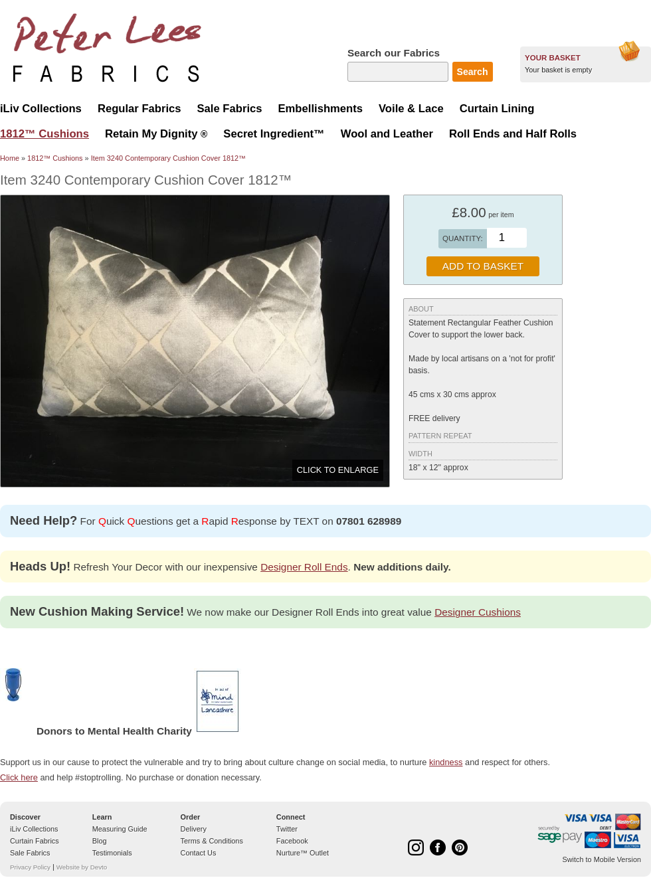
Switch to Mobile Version (602, 859)
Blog (99, 841)
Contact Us (199, 853)
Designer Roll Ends (303, 567)
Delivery (194, 829)
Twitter (287, 829)
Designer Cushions (477, 612)
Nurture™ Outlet (302, 853)
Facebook (292, 841)
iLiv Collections (34, 829)
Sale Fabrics (30, 853)
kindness (446, 762)
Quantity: (462, 238)
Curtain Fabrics (34, 841)
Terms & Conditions (212, 841)
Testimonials (112, 853)
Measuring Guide (119, 829)
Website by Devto (81, 867)
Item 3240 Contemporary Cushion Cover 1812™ (168, 158)
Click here (19, 777)
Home (9, 158)
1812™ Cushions (54, 158)
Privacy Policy (30, 867)
